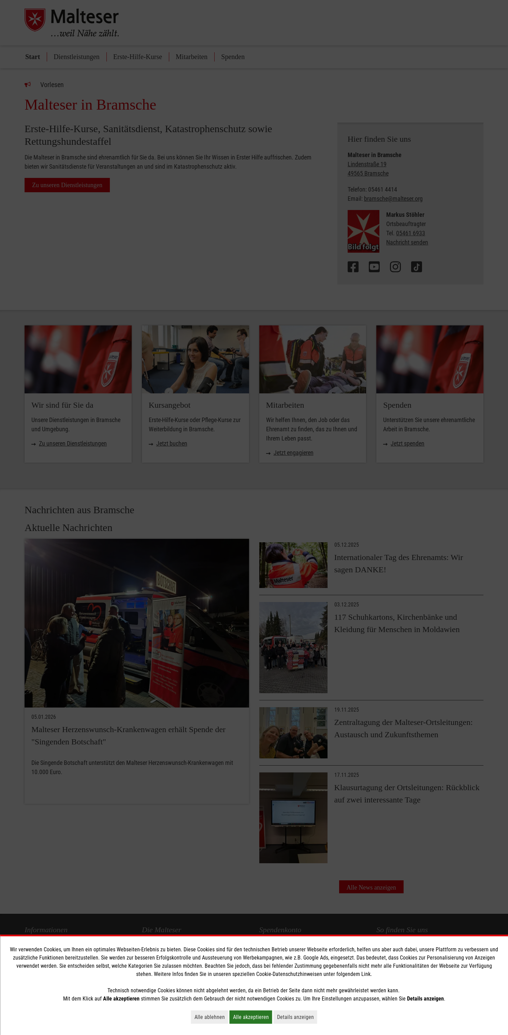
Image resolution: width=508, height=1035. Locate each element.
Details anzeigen (297, 1016)
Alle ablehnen (211, 1016)
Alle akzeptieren (252, 1016)
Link (366, 974)
